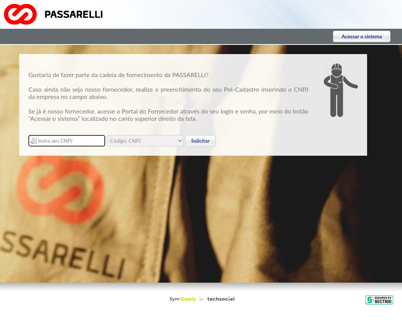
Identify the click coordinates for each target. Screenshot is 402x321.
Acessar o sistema (362, 36)
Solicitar (200, 141)
